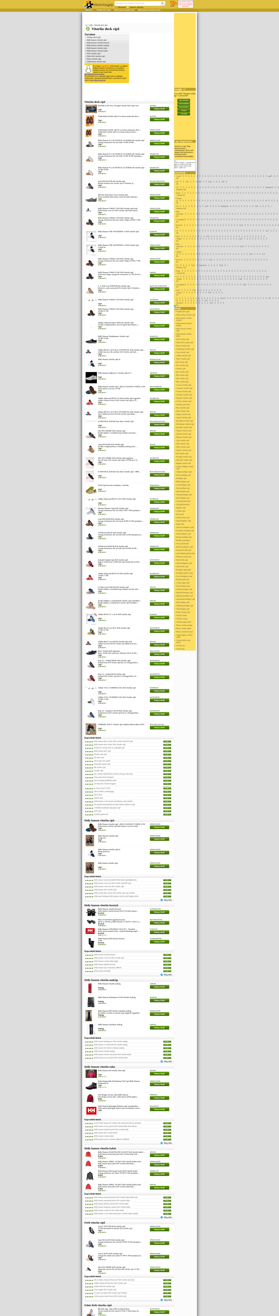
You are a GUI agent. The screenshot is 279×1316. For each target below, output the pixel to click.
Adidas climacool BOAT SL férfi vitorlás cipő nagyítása (119, 398)
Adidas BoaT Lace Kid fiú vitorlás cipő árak (115, 642)
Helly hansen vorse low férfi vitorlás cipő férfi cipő (112, 883)
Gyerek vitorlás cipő (183, 418)
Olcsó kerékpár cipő (183, 475)
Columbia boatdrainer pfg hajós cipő (107, 808)
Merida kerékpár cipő (184, 537)
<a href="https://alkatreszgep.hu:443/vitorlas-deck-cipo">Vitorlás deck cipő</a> (184, 165)
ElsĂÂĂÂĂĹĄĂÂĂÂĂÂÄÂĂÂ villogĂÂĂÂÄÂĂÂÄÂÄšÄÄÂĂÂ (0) (200, 292)
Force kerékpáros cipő (184, 576)
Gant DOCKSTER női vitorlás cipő (111, 181)
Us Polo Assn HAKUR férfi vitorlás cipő (113, 587)
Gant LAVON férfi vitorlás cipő (110, 1254)
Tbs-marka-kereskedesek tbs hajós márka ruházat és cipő (114, 804)
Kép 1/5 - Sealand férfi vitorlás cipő (111, 674)
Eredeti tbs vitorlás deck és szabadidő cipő (109, 748)
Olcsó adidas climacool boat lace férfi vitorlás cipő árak (114, 1280)
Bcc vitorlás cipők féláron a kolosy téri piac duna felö (113, 774)
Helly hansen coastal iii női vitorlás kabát (109, 1210)
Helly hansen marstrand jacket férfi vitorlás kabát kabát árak (116, 1197)
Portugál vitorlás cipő (184, 457)
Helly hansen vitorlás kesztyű (149, 10)
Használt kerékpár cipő (184, 593)
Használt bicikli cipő (183, 550)
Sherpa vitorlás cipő (183, 414)
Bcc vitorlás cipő (182, 372)
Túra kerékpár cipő (183, 586)
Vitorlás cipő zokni (183, 404)
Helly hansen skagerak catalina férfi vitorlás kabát (112, 1207)
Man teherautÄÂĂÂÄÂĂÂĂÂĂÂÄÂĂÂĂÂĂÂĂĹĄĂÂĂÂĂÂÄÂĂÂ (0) (223, 246)
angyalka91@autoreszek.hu (94, 74)
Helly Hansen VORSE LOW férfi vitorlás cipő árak (118, 208)
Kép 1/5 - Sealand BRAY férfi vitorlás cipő (114, 660)
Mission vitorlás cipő (183, 437)
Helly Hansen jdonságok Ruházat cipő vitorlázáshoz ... (119, 1106)
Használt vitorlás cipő (184, 427)
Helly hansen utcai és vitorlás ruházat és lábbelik (111, 1139)
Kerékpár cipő (181, 478)
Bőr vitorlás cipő (182, 375)
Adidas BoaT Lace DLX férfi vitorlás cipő (114, 628)
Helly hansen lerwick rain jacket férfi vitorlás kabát (112, 1054)
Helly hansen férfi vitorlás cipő (105, 890)
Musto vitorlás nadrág (184, 625)
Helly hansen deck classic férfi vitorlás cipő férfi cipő (113, 741)
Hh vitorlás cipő (100, 767)
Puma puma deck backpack (104, 777)
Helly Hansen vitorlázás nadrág (110, 1025)
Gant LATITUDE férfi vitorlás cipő (111, 1226)
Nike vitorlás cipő (182, 444)
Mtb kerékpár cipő (183, 482)
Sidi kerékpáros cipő (183, 534)
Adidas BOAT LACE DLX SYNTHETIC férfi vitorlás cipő (120, 412)
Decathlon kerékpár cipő (185, 531)
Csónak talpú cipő (182, 583)
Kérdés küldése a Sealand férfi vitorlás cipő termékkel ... (119, 601)
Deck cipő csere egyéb (102, 761)
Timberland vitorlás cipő (96, 62)
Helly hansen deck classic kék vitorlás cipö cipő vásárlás (114, 893)
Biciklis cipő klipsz (183, 540)
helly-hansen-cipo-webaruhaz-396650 (107, 968)
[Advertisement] (125, 18)
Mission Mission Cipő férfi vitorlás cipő (113, 508)
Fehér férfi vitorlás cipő (96, 56)
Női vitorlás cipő (182, 378)
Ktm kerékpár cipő (183, 488)
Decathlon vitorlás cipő (184, 421)
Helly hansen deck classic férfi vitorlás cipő (110, 744)
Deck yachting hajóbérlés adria (105, 780)
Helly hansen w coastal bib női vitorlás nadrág (110, 1045)
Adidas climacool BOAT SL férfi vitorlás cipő (115, 573)
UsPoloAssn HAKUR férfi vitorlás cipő (113, 546)
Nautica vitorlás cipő (183, 450)
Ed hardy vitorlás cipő (184, 460)
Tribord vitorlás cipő (183, 434)
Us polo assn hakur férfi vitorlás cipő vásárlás (110, 1293)
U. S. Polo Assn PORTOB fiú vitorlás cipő (114, 286)
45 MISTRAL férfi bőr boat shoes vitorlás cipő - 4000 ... (119, 472)
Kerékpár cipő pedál (183, 570)
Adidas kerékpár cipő (184, 472)
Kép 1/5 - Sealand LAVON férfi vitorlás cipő (115, 711)
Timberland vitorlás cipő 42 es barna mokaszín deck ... (119, 116)
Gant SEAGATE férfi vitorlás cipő (111, 1240)
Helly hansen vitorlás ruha (97, 48)
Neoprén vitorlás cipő (184, 398)
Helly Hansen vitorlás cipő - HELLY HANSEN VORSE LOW (121, 387)
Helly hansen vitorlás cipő (124, 10)
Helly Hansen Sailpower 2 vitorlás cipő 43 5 (114, 373)
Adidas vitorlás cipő (183, 356)
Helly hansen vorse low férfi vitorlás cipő (109, 886)
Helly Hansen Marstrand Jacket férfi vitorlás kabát (118, 1171)
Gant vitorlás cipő (182, 440)
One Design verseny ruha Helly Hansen (113, 1095)
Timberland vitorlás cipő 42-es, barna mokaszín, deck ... (119, 130)
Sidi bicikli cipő (182, 560)
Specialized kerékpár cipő (185, 599)
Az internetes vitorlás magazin (105, 784)
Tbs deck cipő (99, 757)
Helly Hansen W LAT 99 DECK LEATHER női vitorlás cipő (121, 140)
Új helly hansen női (101, 814)
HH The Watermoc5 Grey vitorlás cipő (113, 195)
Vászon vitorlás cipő (183, 391)
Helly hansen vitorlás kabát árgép (106, 961)
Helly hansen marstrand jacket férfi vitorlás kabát (112, 1200)
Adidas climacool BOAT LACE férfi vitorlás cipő (117, 499)
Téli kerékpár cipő (182, 609)
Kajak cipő (180, 524)
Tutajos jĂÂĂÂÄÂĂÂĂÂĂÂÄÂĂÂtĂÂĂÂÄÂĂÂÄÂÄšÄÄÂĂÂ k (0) (220, 254)
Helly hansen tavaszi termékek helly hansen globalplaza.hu (115, 880)
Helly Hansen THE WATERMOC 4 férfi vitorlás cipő (118, 232)
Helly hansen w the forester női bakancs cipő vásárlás (113, 801)
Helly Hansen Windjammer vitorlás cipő (113, 336)
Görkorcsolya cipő (183, 517)
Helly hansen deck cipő (102, 751)
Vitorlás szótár (181, 615)
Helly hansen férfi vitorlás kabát (105, 1133)
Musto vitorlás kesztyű (184, 632)
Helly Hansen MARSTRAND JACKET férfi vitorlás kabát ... (121, 1152)
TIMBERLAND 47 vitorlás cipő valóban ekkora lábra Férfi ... (122, 724)
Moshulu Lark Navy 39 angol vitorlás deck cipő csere (118, 106)
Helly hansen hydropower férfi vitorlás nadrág (110, 1041)
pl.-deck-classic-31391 (102, 788)
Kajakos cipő (181, 508)
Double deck (98, 798)
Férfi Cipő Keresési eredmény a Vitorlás (113, 485)
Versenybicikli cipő (183, 501)
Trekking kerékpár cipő (184, 606)
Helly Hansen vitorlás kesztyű (109, 909)
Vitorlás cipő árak (100, 754)
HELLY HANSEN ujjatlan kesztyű (111, 920)
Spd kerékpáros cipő (183, 521)
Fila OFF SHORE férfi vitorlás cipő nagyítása (115, 458)
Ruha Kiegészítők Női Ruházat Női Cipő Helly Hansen (119, 1081)
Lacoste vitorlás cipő (183, 385)
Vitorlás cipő (98, 771)
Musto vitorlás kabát (183, 628)
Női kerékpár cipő (182, 498)
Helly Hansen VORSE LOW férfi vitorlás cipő (115, 218)
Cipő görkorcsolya (183, 504)
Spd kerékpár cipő (182, 491)
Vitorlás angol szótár (183, 622)
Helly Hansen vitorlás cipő (108, 836)
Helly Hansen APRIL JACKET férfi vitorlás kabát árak (119, 1162)
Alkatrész (89, 10)
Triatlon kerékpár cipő (184, 589)
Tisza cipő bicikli (182, 544)
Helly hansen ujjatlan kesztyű (104, 964)
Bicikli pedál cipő (182, 579)
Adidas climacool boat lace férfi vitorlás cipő (110, 1283)
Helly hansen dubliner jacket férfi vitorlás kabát (111, 1204)
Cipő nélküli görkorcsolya (185, 553)
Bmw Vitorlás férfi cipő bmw (109, 651)
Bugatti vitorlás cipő (183, 463)
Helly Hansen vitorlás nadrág (109, 984)
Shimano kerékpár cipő (184, 596)
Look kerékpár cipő (183, 485)
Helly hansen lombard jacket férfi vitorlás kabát (111, 1129)
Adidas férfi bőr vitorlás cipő (104, 1286)
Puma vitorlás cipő (94, 59)
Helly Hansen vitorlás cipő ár (109, 359)
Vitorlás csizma (181, 619)
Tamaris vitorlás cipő (183, 431)
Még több (168, 900)
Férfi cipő (97, 811)
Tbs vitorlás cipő (182, 365)
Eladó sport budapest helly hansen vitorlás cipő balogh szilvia (116, 896)
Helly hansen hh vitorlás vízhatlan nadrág (109, 1048)
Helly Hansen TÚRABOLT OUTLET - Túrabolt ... (117, 929)
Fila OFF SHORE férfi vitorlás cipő (111, 431)
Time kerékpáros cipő (184, 563)
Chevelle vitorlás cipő (184, 395)
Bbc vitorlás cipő (182, 382)
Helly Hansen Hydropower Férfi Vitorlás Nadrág (117, 997)
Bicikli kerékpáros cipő (184, 547)
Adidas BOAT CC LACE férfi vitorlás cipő (114, 614)
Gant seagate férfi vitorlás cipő (105, 1290)
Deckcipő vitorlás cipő (102, 764)
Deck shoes (98, 795)
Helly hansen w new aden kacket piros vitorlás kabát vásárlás (116, 1213)
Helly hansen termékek (102, 971)
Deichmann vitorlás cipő (185, 424)
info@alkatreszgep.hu (98, 80)
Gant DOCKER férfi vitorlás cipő (111, 444)
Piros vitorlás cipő (182, 408)
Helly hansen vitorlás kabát (97, 51)
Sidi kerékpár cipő (182, 602)
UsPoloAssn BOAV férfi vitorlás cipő (112, 533)
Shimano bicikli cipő (183, 557)
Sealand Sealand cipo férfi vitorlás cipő (113, 560)
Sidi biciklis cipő (182, 566)
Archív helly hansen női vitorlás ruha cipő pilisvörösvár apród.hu (117, 1123)
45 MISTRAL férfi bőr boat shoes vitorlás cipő (116, 421)
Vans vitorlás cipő (182, 352)
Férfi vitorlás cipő (93, 53)
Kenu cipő (180, 514)
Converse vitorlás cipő (184, 388)
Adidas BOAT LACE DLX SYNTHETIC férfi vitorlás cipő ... (121, 350)
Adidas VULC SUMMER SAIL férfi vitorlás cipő (117, 688)
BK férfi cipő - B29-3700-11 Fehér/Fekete (114, 1309)
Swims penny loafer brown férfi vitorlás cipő (110, 1296)
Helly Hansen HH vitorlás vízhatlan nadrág (114, 1011)
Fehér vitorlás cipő (183, 447)
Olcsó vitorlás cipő (183, 359)
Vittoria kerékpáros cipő (185, 527)
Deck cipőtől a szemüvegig (104, 791)
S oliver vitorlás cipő (183, 401)
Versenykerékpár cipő (184, 495)
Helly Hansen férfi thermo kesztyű (111, 939)
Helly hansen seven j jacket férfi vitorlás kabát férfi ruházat (115, 1126)
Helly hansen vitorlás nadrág (98, 45)
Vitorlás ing (180, 646)
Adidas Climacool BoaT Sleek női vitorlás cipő (116, 323)
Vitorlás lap (180, 649)
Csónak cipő (180, 511)
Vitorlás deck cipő (103, 10)
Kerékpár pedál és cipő (184, 573)
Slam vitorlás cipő (182, 411)
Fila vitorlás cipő (182, 453)
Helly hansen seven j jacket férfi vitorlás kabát (111, 1058)
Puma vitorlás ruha (183, 612)
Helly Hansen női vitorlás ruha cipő (111, 1070)
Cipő (90, 25)
